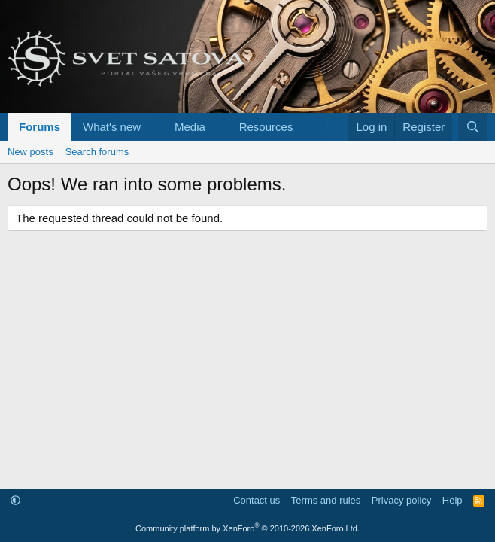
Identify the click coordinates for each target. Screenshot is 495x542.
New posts (30, 151)
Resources (266, 126)
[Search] (472, 127)
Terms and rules (325, 500)
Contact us (256, 500)
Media (190, 126)
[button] (152, 127)
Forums (39, 126)
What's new (112, 126)
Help (452, 500)
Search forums (97, 151)
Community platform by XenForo (247, 528)
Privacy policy (401, 500)
